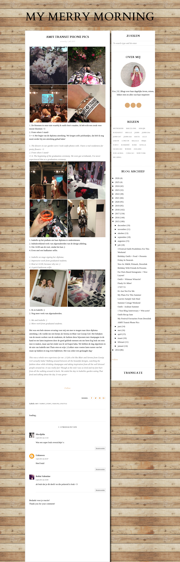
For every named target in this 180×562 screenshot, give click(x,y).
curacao (130, 153)
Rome (134, 145)
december (122, 225)
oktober (121, 233)
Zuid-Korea (118, 153)
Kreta (137, 137)
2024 (117, 186)
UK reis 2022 (117, 149)
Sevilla (142, 145)
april (120, 334)
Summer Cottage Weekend (129, 303)
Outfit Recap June (125, 314)
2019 (117, 206)
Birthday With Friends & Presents (132, 268)
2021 (117, 198)
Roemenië (125, 145)
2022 (117, 194)
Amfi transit (40, 404)
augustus (121, 241)
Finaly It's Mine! (125, 283)
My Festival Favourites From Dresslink (134, 318)
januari (121, 346)
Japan (136, 133)
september (122, 237)
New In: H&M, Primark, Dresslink (132, 264)
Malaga (135, 141)
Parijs (143, 141)
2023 (117, 190)
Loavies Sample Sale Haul (129, 299)
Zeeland (138, 149)
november (122, 229)
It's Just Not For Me (126, 291)
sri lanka (117, 157)
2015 (117, 221)
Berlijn (142, 128)
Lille (144, 137)
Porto (115, 145)
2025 (117, 182)
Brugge (128, 133)
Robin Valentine (43, 476)
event (48, 404)
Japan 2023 (128, 137)
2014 (117, 350)
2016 (117, 217)
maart (120, 338)
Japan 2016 (146, 133)
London (125, 141)
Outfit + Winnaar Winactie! (129, 279)
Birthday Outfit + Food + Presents (132, 256)
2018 (117, 210)
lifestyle (63, 404)
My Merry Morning (90, 16)
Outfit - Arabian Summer (128, 307)
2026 (117, 178)
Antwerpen (118, 128)
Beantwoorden (100, 448)
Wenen (128, 149)
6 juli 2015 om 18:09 (42, 480)
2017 (117, 213)
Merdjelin (40, 434)
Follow (67, 388)
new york (141, 153)
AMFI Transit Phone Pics (128, 322)
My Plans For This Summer (129, 295)
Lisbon (116, 141)
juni (119, 326)
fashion (55, 404)
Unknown (40, 455)
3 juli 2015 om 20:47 (42, 459)
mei (119, 330)
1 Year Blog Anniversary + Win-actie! (134, 311)
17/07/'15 (122, 287)
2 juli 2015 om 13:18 (42, 438)
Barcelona (131, 128)
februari (121, 342)
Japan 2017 (117, 137)
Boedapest (118, 133)
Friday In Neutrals (125, 260)
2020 (117, 202)
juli (119, 245)
